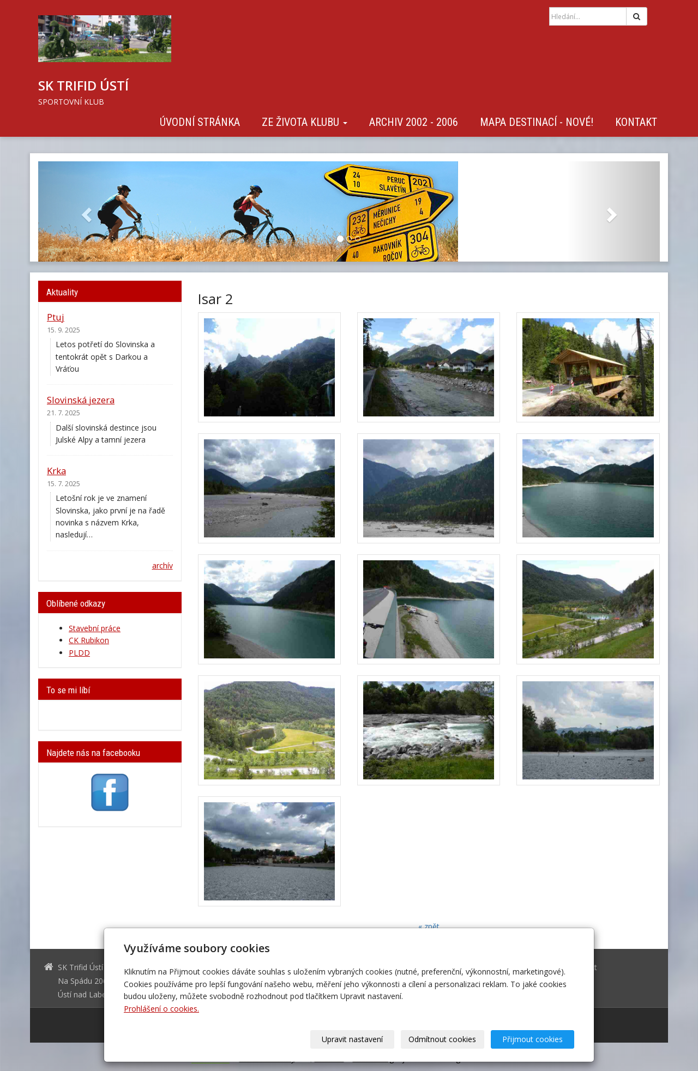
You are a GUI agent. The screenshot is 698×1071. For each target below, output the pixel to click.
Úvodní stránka (200, 122)
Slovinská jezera (81, 400)
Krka (56, 470)
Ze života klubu (304, 122)
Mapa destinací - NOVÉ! (536, 122)
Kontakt (636, 122)
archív (162, 565)
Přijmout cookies (532, 1039)
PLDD (79, 653)
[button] (84, 211)
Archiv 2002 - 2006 (413, 122)
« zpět (429, 926)
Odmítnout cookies (443, 1039)
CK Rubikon (89, 640)
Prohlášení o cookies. (161, 1008)
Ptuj (55, 317)
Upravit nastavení (352, 1039)
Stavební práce (95, 628)
